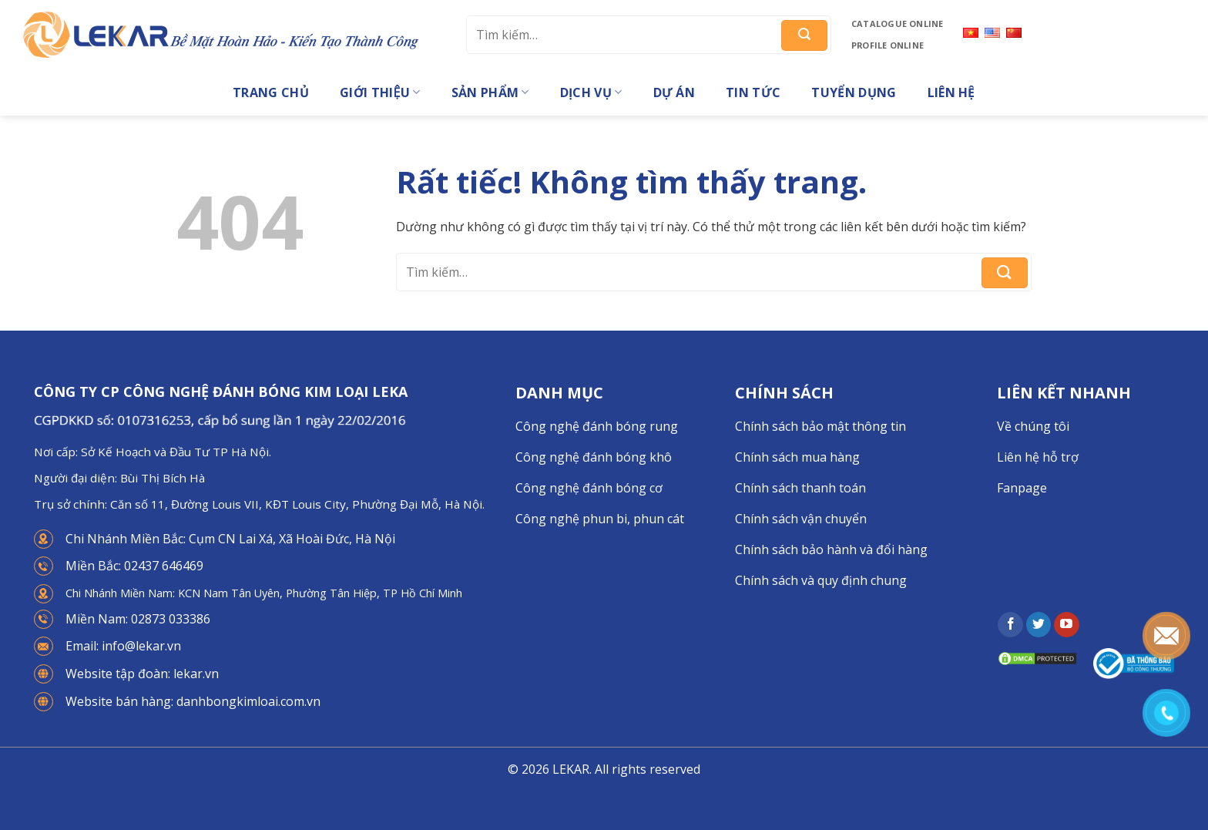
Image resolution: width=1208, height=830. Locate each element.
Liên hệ (951, 92)
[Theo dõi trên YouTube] (1066, 625)
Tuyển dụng (853, 92)
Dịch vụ (591, 92)
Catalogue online (897, 23)
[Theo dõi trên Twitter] (1039, 625)
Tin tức (753, 92)
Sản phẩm (490, 92)
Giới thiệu (380, 92)
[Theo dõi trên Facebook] (1010, 625)
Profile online (887, 45)
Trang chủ (271, 92)
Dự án (674, 92)
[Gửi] (804, 35)
